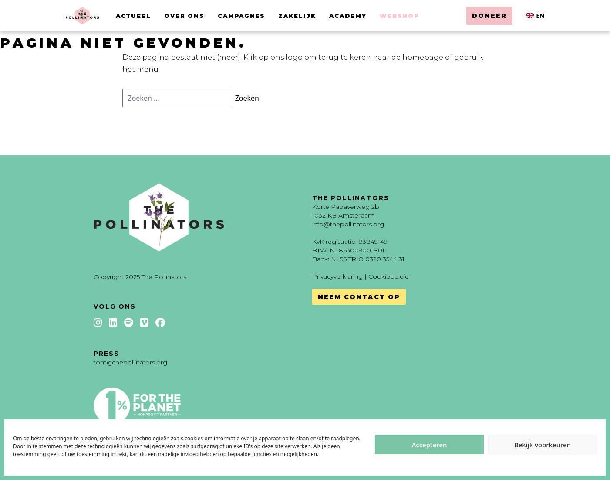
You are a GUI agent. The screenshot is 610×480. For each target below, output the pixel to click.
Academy (348, 15)
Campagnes (242, 15)
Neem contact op (359, 297)
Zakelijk (297, 15)
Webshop (399, 15)
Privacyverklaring (337, 276)
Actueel (134, 15)
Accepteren (429, 444)
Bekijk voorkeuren (542, 444)
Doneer (489, 16)
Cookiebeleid (388, 276)
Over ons (184, 15)
